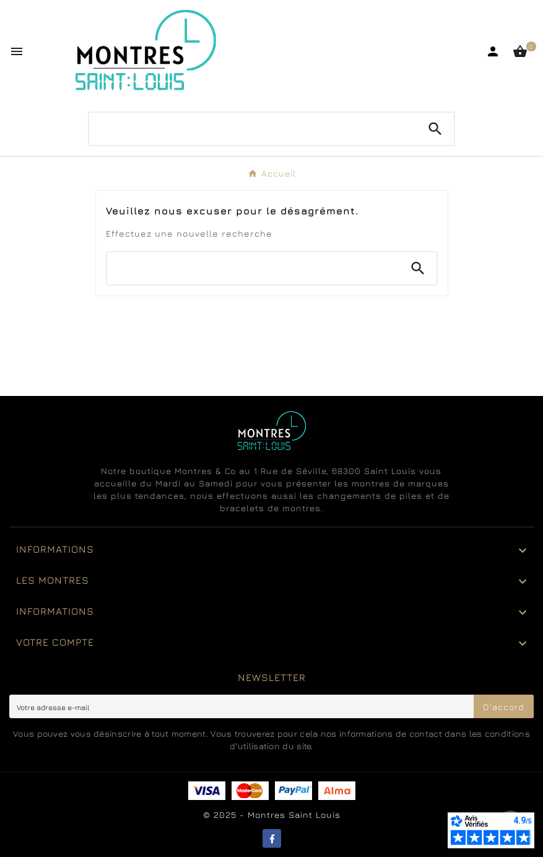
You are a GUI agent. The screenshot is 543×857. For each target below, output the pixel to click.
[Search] (435, 128)
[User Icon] (492, 51)
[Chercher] (253, 126)
